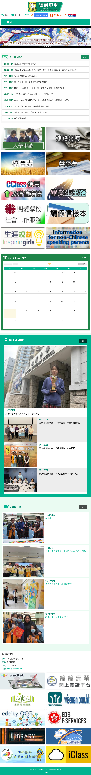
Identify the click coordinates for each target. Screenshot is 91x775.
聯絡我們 (17, 15)
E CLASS (26, 15)
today (15, 264)
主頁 (6, 15)
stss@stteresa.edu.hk (15, 668)
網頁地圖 (33, 769)
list (85, 264)
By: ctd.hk (45, 772)
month (81, 264)
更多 (84, 57)
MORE (84, 257)
